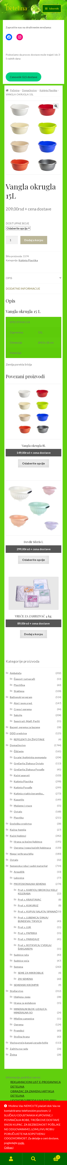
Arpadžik (19, 871)
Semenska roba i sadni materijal (29, 865)
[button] (56, 106)
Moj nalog (11, 1159)
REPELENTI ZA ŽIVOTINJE (29, 739)
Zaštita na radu (19, 1048)
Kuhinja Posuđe (23, 787)
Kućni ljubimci (18, 835)
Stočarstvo (16, 990)
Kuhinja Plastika (48, 90)
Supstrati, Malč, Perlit (27, 721)
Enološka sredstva (21, 823)
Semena (18, 966)
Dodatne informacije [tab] (23, 288)
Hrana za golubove (25, 1002)
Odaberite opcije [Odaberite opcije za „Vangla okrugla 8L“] (33, 463)
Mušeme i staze (23, 805)
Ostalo (18, 811)
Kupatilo (19, 799)
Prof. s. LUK (24, 927)
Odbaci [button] (8, 1147)
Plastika (19, 817)
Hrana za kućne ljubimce (28, 841)
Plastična (19, 684)
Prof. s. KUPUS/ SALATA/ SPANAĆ (37, 911)
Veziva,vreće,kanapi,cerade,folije (29, 1042)
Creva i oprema (23, 709)
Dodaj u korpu (33, 240)
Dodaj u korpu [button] (33, 634)
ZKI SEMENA (25, 978)
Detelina (16, 8)
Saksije (18, 715)
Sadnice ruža (21, 954)
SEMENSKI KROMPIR (26, 984)
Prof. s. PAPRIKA (27, 933)
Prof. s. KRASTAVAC (29, 899)
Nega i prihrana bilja (21, 853)
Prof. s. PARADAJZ (28, 939)
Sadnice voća (21, 960)
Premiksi (19, 1030)
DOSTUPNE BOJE (17, 223)
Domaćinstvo (29, 90)
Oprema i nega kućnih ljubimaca (32, 847)
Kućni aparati (22, 775)
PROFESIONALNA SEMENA (30, 883)
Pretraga (33, 1159)
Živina (13, 1054)
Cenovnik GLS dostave (23, 77)
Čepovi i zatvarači (24, 678)
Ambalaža (15, 673)
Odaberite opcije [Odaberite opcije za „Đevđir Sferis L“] (33, 559)
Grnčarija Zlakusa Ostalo (29, 763)
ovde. (21, 1143)
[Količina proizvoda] (12, 240)
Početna (14, 90)
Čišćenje (19, 751)
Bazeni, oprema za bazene (25, 727)
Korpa (52, 1156)
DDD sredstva (18, 733)
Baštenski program (21, 697)
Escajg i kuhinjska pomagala (30, 757)
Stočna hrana (22, 1036)
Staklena (19, 691)
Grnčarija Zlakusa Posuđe (29, 769)
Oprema (18, 1024)
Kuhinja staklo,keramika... (29, 793)
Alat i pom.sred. (23, 703)
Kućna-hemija (18, 829)
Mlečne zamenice (24, 1018)
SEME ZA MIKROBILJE (31, 972)
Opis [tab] (9, 278)
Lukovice (19, 877)
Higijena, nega (22, 996)
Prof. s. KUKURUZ (28, 905)
